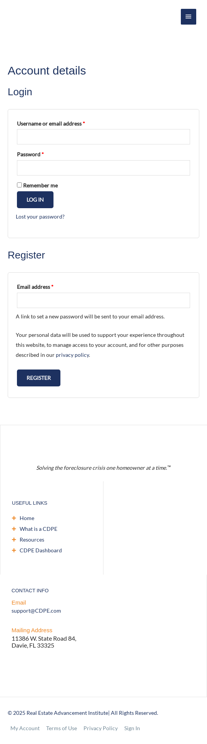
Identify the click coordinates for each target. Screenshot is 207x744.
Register (39, 377)
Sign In (132, 728)
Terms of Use (61, 728)
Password (30, 154)
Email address (35, 286)
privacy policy (72, 354)
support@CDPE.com (36, 610)
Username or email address (51, 123)
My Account (25, 728)
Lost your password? (40, 216)
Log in (35, 199)
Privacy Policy (100, 728)
